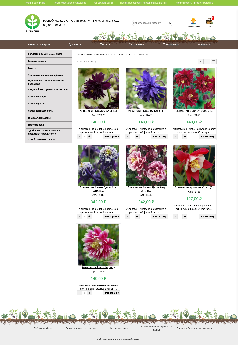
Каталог (89, 55)
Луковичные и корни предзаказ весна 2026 (116, 55)
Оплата (105, 44)
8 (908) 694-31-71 (55, 25)
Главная (79, 55)
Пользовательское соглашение (69, 2)
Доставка (75, 44)
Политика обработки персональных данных (143, 2)
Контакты (204, 44)
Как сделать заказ (103, 2)
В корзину (111, 136)
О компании (171, 44)
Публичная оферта (35, 2)
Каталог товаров (38, 44)
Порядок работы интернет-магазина (194, 2)
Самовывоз (136, 44)
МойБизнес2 (134, 339)
